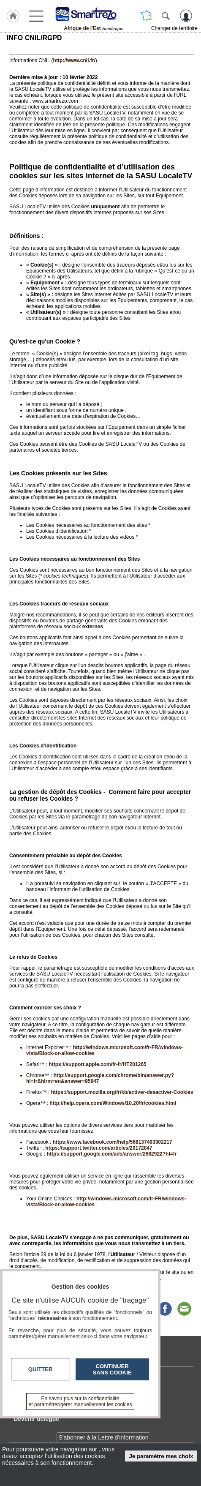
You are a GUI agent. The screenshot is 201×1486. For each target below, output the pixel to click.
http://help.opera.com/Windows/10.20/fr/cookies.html (112, 1103)
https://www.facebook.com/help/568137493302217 (112, 1142)
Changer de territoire (174, 28)
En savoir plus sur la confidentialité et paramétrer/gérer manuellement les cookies (80, 1401)
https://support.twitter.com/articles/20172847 (98, 1148)
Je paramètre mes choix (161, 1456)
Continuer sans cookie (112, 1369)
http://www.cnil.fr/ (74, 60)
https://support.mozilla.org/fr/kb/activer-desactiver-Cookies (122, 1092)
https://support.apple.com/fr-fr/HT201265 (97, 1064)
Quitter (40, 1369)
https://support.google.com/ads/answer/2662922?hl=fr (112, 1154)
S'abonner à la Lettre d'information (103, 1437)
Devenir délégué (36, 1418)
